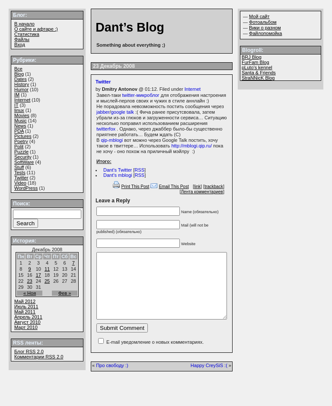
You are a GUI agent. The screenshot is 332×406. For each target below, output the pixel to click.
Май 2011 (24, 311)
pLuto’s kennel (257, 67)
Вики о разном (265, 27)
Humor (21, 89)
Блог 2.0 (29, 351)
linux (19, 110)
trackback (213, 186)
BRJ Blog (252, 57)
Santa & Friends (259, 72)
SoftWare (24, 162)
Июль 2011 (26, 306)
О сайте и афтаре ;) (36, 29)
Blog (19, 74)
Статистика (26, 34)
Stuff (19, 167)
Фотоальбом (263, 22)
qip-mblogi (112, 140)
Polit (18, 146)
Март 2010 (26, 327)
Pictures (23, 136)
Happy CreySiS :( (209, 378)
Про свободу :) (112, 378)
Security (23, 157)
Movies (21, 115)
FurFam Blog (255, 62)
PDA (19, 131)
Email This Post (173, 186)
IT (16, 105)
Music (20, 120)
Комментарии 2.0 (38, 356)
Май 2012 (24, 301)
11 (47, 269)
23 (29, 281)
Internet (193, 89)
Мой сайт (259, 16)
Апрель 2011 (28, 317)
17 (38, 275)
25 (47, 281)
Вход (19, 44)
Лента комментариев (202, 191)
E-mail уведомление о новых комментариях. (155, 355)
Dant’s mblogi (117, 175)
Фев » (64, 293)
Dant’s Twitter (117, 170)
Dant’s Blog (130, 27)
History (21, 84)
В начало (24, 23)
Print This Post (135, 186)
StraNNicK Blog (258, 77)
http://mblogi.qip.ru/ (191, 145)
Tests (20, 172)
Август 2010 (27, 322)
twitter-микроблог (140, 95)
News (20, 125)
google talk (122, 112)
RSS (139, 170)
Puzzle (21, 151)
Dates (20, 79)
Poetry (21, 141)
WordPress (26, 188)
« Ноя (29, 293)
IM (16, 94)
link (197, 186)
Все (18, 68)
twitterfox (105, 128)
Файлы (21, 39)
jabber (103, 112)
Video (20, 182)
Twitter (103, 81)
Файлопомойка (265, 33)
